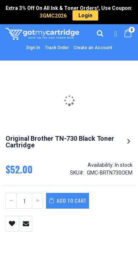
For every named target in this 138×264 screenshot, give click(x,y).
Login (85, 15)
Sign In (33, 47)
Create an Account (93, 47)
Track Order (57, 47)
